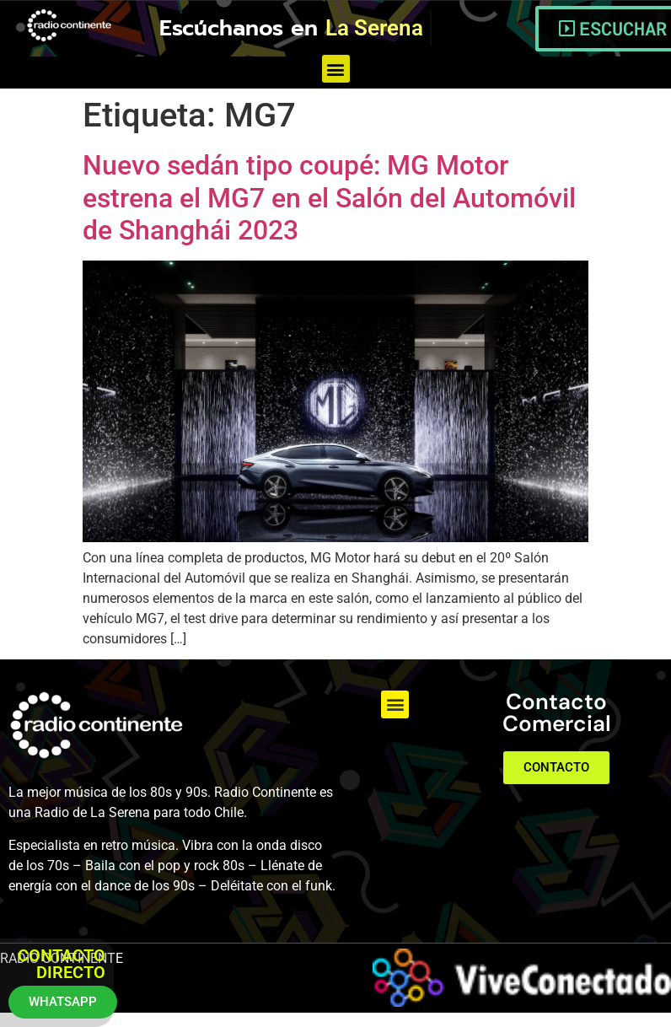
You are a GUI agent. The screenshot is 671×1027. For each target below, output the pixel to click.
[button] (336, 69)
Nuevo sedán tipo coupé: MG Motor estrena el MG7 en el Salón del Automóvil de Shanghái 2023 (329, 197)
